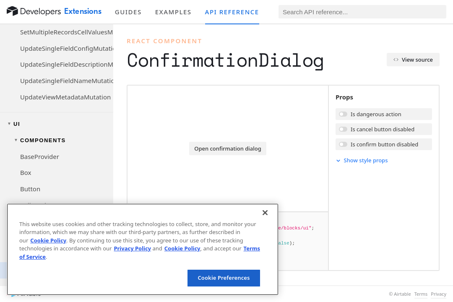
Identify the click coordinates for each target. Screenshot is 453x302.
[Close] (265, 212)
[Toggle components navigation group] (56, 140)
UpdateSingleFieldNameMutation (66, 80)
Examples (173, 12)
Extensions (83, 11)
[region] (143, 249)
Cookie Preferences (224, 277)
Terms (421, 294)
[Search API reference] (362, 11)
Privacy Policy (132, 248)
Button (30, 189)
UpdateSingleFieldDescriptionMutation (66, 64)
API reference (232, 12)
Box (25, 172)
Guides (128, 12)
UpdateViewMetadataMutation (65, 97)
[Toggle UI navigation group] (56, 124)
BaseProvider (39, 156)
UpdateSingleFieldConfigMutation (66, 48)
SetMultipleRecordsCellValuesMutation (66, 32)
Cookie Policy (48, 240)
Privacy (438, 294)
